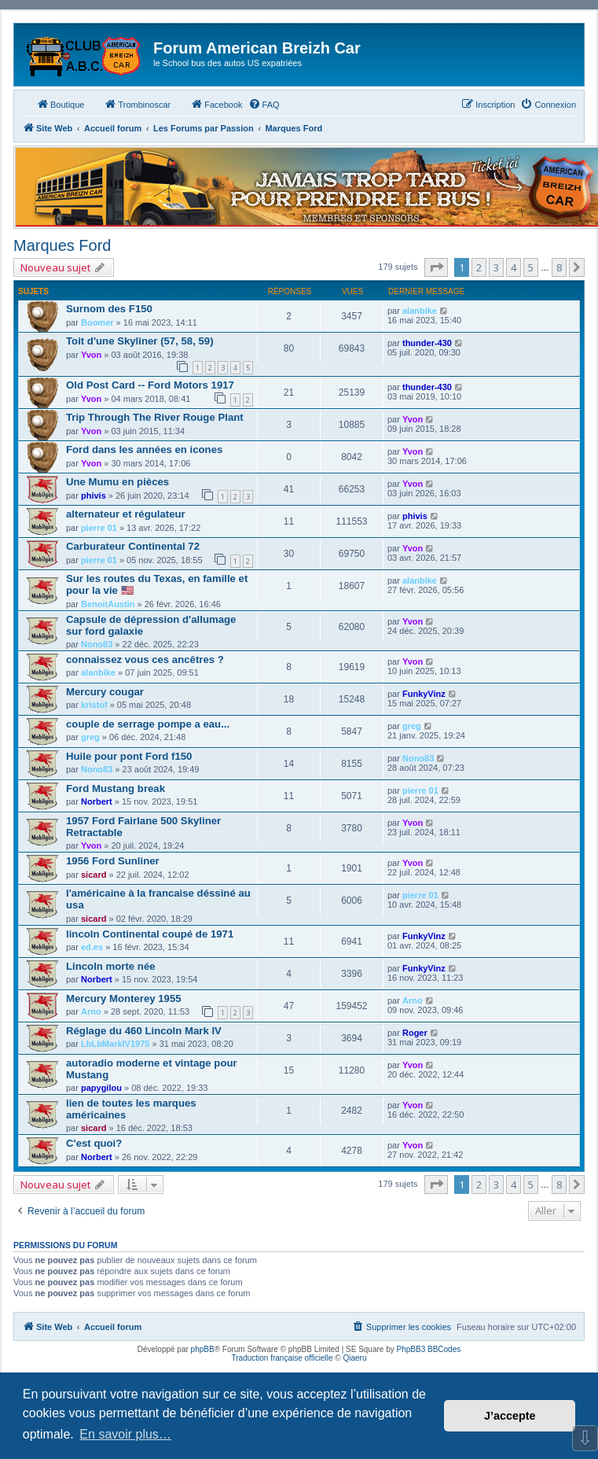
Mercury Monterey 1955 (124, 998)
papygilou (101, 1087)
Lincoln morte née (111, 966)
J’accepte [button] (510, 1415)
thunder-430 (427, 343)
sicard (93, 874)
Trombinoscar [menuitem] (137, 103)
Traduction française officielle (282, 1358)
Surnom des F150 (109, 309)
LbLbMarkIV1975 (115, 1043)
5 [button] (531, 267)
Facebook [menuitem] (216, 103)
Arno (91, 1011)
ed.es (92, 947)
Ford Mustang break (115, 788)
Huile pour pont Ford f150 (129, 756)
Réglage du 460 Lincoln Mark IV (144, 1031)
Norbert (96, 801)
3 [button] (496, 267)
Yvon (91, 354)
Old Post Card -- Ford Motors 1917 (150, 385)
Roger (414, 1032)
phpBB (203, 1349)
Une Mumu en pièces (117, 482)
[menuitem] (264, 104)
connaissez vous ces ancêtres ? (145, 659)
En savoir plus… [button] (125, 1434)
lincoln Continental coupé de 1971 (149, 934)
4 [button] (513, 267)
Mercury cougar (105, 692)
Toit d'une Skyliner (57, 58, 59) (140, 341)
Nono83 (96, 644)
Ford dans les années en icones (144, 449)
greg (90, 737)
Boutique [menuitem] (60, 103)
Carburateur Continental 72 (133, 546)
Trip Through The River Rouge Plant (155, 417)
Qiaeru (354, 1358)
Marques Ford (62, 245)
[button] (436, 267)
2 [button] (479, 267)
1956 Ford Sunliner (113, 861)
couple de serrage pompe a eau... (147, 724)
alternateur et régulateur (125, 514)
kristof (94, 704)
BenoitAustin (107, 604)
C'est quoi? (94, 1143)
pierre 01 (99, 527)
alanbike (419, 310)
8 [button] (559, 267)
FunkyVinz (424, 693)
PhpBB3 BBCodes (429, 1349)
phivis (93, 495)
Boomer (97, 322)
